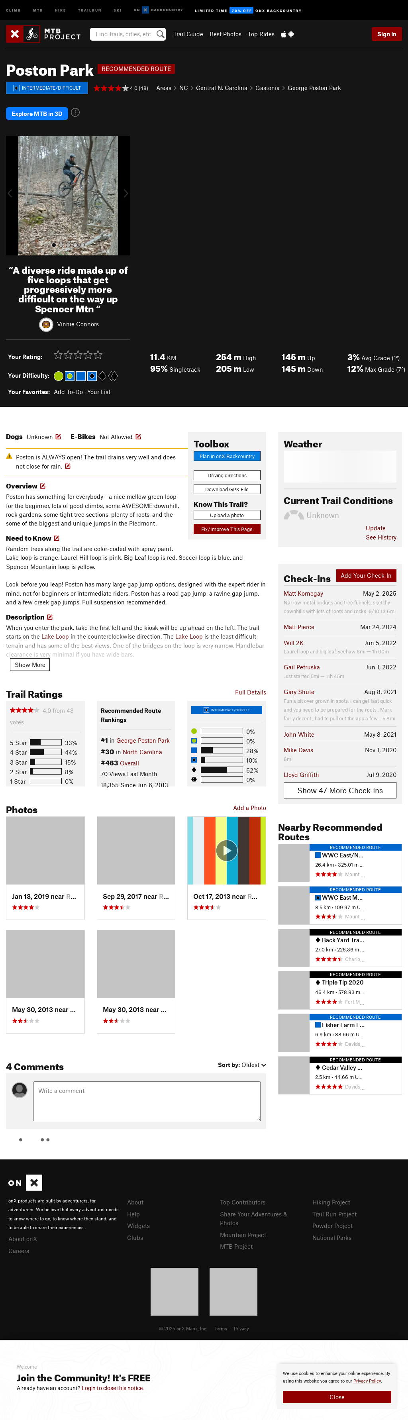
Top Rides (261, 33)
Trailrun (90, 9)
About (135, 1202)
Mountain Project (243, 1234)
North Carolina (142, 751)
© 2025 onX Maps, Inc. (183, 1328)
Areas (163, 87)
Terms (220, 1328)
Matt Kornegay (303, 593)
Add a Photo (249, 807)
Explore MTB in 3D (37, 113)
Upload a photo (227, 515)
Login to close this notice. (113, 1388)
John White (299, 734)
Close (337, 1396)
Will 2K (294, 642)
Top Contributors (242, 1202)
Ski (118, 9)
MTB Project (236, 1246)
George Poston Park (314, 87)
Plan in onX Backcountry (227, 456)
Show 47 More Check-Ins (340, 790)
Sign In (386, 33)
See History (381, 537)
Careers (18, 1250)
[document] (337, 1386)
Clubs (135, 1237)
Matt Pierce (299, 626)
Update (376, 528)
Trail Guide (188, 33)
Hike (60, 9)
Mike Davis (298, 749)
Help (133, 1214)
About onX (22, 1238)
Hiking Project (331, 1202)
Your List (98, 391)
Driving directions (227, 475)
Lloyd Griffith (301, 774)
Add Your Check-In (366, 575)
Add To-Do (68, 391)
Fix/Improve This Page (227, 529)
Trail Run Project (334, 1214)
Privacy (241, 1328)
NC (183, 87)
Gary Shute (299, 691)
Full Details (250, 692)
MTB (38, 9)
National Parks (331, 1237)
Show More (30, 664)
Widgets (138, 1225)
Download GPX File (227, 489)
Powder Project (332, 1225)
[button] (14, 195)
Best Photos (225, 33)
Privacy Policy (367, 1381)
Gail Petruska (302, 667)
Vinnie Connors (78, 323)
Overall (129, 763)
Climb (13, 9)
